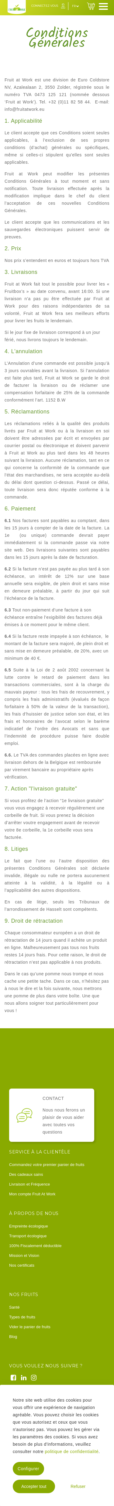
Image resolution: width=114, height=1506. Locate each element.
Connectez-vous (44, 5)
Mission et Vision (24, 1255)
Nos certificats (21, 1265)
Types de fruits (22, 1317)
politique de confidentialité (71, 1451)
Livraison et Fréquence (29, 1184)
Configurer (28, 1468)
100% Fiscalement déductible (35, 1245)
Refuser (78, 1486)
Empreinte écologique (28, 1226)
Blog (13, 1336)
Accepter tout (34, 1486)
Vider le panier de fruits (29, 1327)
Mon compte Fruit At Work (32, 1194)
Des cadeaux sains (26, 1174)
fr (75, 6)
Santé (14, 1307)
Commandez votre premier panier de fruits (47, 1164)
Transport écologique (28, 1236)
